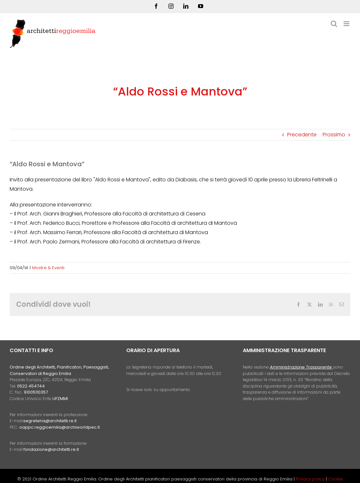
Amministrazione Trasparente (301, 367)
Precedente (302, 134)
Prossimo (334, 134)
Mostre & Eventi (48, 268)
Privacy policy (311, 479)
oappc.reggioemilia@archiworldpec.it (59, 427)
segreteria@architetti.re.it (50, 421)
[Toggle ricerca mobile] (334, 23)
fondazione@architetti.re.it (51, 449)
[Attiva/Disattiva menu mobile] (347, 23)
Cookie (335, 479)
